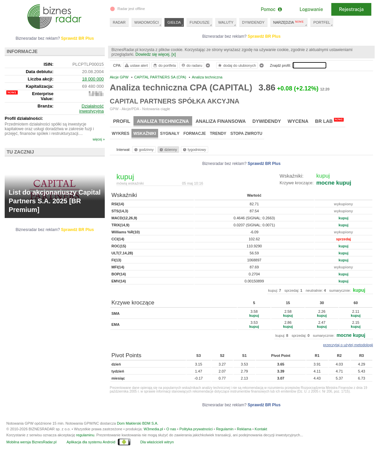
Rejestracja (351, 9)
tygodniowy (194, 149)
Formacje (194, 133)
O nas (171, 429)
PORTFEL (321, 22)
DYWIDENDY (253, 22)
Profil (121, 121)
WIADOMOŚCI (146, 22)
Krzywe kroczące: (297, 182)
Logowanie (311, 9)
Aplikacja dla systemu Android (90, 442)
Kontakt (261, 429)
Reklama (244, 429)
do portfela (164, 65)
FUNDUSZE (200, 22)
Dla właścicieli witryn (157, 442)
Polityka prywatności (196, 429)
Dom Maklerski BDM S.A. (137, 423)
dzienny (167, 149)
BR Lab (329, 121)
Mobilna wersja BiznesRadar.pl (31, 442)
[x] (173, 54)
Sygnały (169, 133)
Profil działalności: (24, 118)
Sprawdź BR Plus (264, 36)
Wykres (120, 133)
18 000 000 (93, 78)
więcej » (99, 139)
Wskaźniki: (292, 176)
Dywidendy (267, 121)
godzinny (143, 149)
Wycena (298, 121)
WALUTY (225, 22)
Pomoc (271, 9)
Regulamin (225, 429)
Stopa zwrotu (246, 133)
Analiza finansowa (221, 121)
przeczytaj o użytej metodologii (348, 345)
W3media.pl (153, 429)
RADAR (119, 22)
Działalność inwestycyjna (91, 108)
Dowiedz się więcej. (152, 54)
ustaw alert (136, 65)
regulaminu (85, 435)
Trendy (218, 133)
